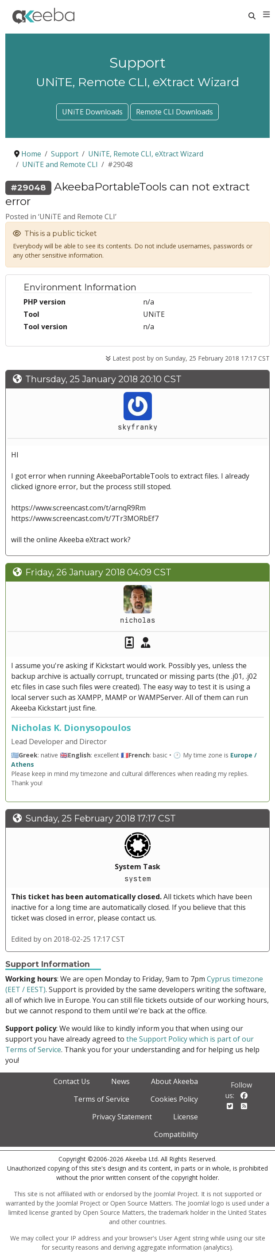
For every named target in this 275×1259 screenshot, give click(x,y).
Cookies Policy (174, 1099)
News (120, 1081)
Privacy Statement (122, 1117)
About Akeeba (174, 1081)
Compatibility (176, 1134)
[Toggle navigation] (266, 14)
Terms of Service (101, 1099)
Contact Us (72, 1081)
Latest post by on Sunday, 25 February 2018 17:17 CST (187, 358)
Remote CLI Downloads (174, 112)
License (185, 1117)
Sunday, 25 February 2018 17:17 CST (100, 818)
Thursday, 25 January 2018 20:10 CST (103, 379)
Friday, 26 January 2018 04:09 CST (98, 572)
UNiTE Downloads (92, 112)
